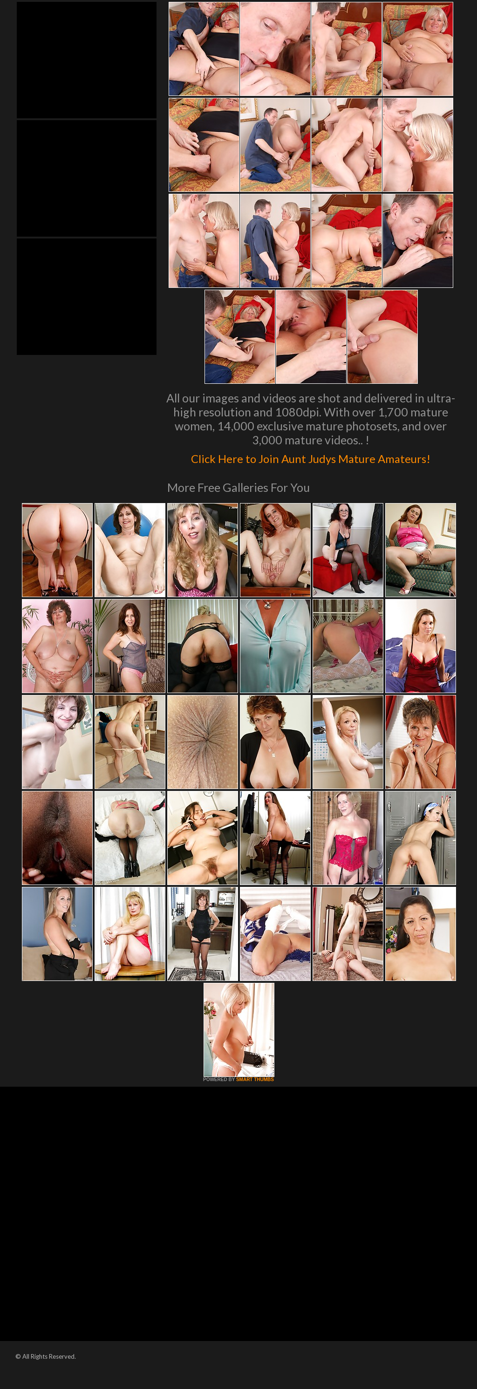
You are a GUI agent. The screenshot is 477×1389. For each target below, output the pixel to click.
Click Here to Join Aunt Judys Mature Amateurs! (311, 466)
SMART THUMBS (255, 1099)
